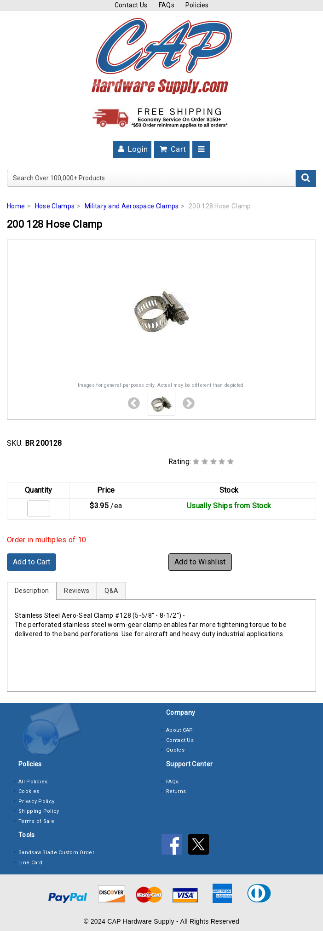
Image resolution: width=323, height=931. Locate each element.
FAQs (166, 5)
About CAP (179, 730)
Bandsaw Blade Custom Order (56, 853)
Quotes (175, 750)
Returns (176, 791)
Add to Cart (31, 561)
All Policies (33, 782)
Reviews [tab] (76, 590)
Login (132, 149)
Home (16, 206)
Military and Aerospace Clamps (132, 206)
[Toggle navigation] (201, 149)
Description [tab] (32, 590)
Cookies (28, 791)
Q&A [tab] (111, 590)
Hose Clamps (55, 206)
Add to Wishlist (200, 561)
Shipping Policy (38, 811)
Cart (172, 149)
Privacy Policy (36, 802)
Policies (196, 5)
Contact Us (131, 5)
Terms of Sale (36, 821)
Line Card (30, 863)
